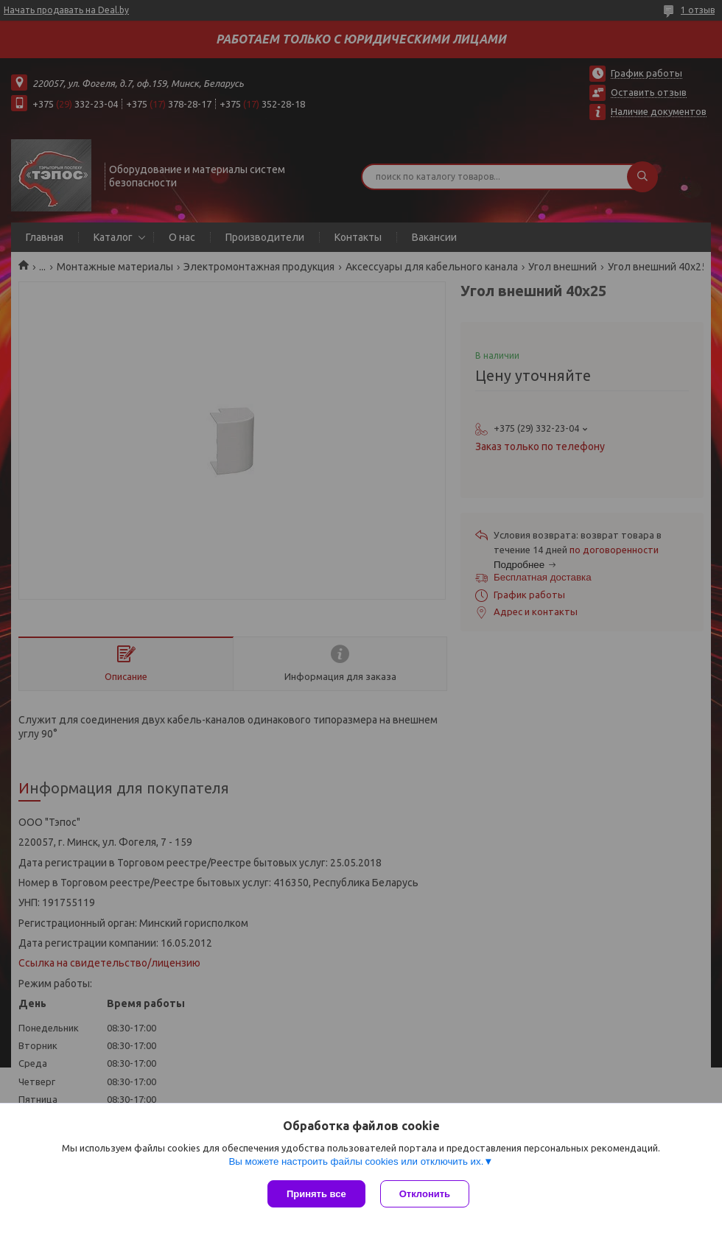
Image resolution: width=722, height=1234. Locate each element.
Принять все (316, 1193)
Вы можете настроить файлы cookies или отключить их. (355, 1161)
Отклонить (424, 1193)
